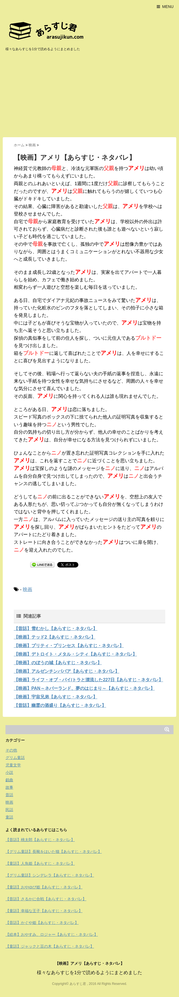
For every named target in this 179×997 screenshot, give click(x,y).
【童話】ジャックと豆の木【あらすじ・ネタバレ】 (49, 946)
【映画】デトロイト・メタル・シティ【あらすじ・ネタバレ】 (75, 654)
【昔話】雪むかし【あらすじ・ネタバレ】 (55, 628)
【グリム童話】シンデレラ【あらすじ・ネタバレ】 (49, 875)
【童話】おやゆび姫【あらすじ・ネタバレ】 (43, 887)
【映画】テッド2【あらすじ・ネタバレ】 (54, 637)
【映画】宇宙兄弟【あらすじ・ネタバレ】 (55, 697)
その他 (11, 750)
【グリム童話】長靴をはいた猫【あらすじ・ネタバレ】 (53, 851)
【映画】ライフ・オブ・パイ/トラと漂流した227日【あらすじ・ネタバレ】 (88, 679)
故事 (9, 787)
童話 (9, 817)
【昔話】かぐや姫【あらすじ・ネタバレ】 (42, 922)
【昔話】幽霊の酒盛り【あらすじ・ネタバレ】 (60, 705)
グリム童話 (15, 757)
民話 (9, 809)
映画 (27, 589)
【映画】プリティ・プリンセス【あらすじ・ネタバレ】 (69, 645)
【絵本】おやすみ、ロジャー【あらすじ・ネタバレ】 (51, 934)
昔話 (9, 795)
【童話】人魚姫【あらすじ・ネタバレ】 (40, 863)
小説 (9, 772)
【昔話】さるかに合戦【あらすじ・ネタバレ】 (45, 899)
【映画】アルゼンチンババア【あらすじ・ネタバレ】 (66, 671)
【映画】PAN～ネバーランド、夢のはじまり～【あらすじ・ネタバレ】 (84, 688)
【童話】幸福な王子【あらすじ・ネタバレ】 (43, 911)
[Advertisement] (89, 95)
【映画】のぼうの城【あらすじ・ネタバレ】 (58, 662)
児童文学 (13, 765)
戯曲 (9, 780)
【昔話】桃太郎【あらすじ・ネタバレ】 (40, 839)
